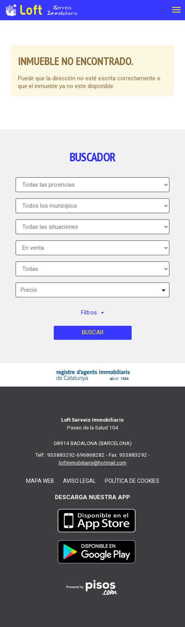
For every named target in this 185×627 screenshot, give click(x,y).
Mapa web (40, 481)
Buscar (93, 332)
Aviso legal (79, 481)
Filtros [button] (92, 312)
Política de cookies (132, 481)
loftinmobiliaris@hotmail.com (93, 462)
